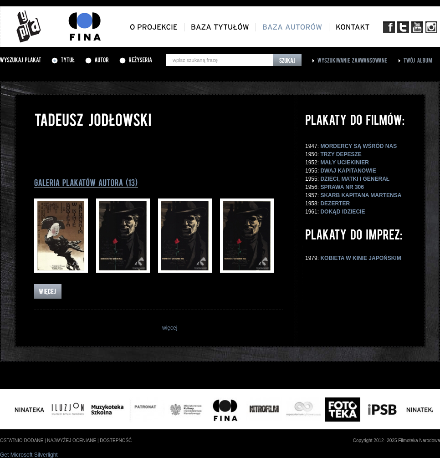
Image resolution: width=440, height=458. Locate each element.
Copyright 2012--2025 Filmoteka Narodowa (396, 440)
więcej (169, 328)
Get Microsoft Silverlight (29, 455)
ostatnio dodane (21, 440)
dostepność (116, 440)
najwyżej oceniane (71, 440)
